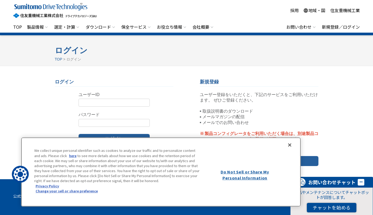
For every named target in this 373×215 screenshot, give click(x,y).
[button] (20, 174)
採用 (294, 10)
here (72, 155)
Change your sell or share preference (67, 190)
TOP (17, 27)
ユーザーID (89, 94)
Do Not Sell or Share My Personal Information (245, 175)
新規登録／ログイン (341, 27)
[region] (161, 172)
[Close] (290, 145)
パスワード (89, 114)
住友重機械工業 (345, 10)
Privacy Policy (47, 185)
